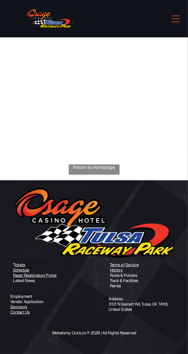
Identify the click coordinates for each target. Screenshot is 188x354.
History (116, 270)
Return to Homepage (94, 167)
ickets (20, 264)
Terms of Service (124, 264)
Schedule (21, 270)
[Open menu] (175, 19)
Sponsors (18, 306)
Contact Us (20, 312)
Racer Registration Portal (34, 275)
